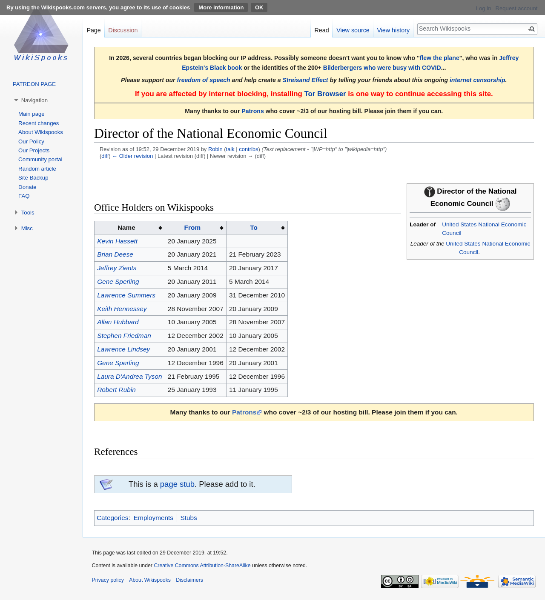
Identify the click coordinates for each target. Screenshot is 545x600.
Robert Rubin (116, 389)
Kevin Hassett (117, 241)
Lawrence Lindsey (123, 349)
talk (230, 149)
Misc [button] (27, 228)
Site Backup (33, 177)
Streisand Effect (305, 80)
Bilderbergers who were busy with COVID (382, 67)
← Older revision (132, 156)
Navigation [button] (34, 100)
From (192, 227)
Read (321, 30)
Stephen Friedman (124, 335)
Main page (31, 114)
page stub (177, 484)
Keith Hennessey (121, 308)
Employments (153, 517)
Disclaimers (189, 580)
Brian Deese (115, 254)
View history (393, 30)
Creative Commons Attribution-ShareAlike (202, 566)
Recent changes (38, 123)
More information (221, 7)
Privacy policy (108, 580)
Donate (27, 187)
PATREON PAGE (34, 84)
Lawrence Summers (126, 295)
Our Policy (31, 141)
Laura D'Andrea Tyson (129, 376)
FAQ (23, 196)
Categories (112, 517)
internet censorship (477, 80)
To (254, 227)
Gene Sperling (118, 281)
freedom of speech (203, 80)
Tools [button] (27, 212)
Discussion (123, 30)
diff (105, 156)
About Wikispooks (40, 132)
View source (353, 30)
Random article (37, 169)
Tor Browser (325, 94)
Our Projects (33, 150)
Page (93, 30)
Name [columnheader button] (126, 227)
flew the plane (439, 57)
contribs (248, 149)
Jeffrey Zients (116, 267)
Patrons (252, 111)
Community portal (40, 159)
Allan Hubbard (118, 322)
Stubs (188, 517)
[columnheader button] (195, 227)
